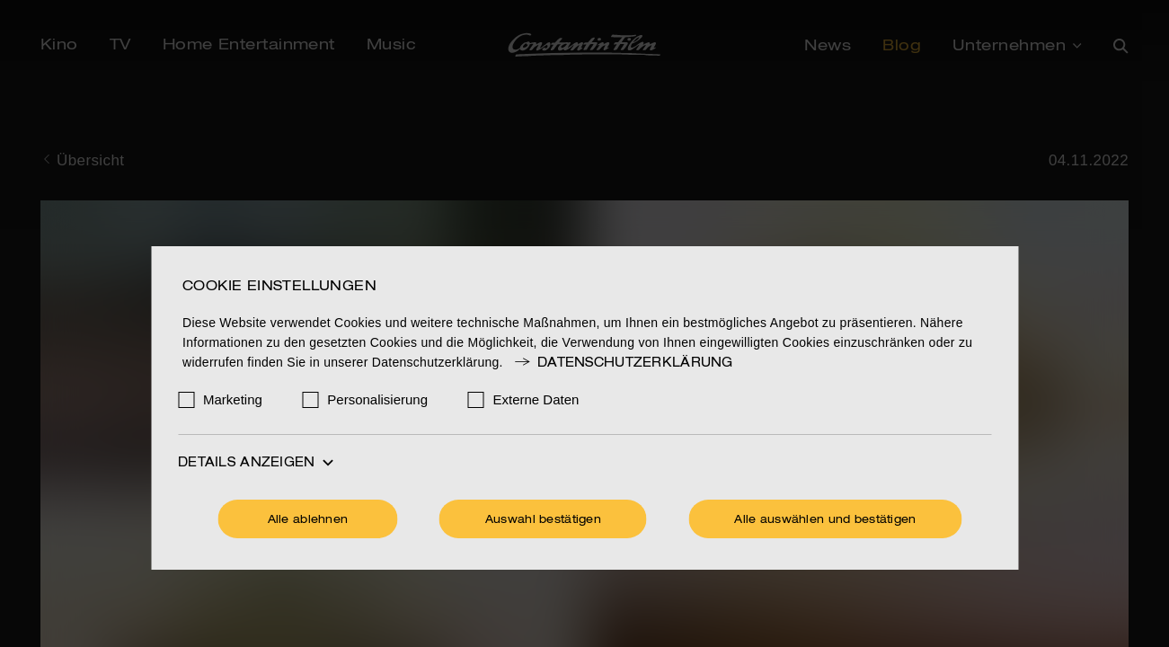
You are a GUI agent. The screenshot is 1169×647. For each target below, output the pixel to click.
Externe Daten (536, 399)
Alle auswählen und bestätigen (825, 520)
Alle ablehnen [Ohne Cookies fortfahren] (308, 520)
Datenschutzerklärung (622, 363)
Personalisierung (377, 399)
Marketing (232, 399)
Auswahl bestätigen (543, 520)
